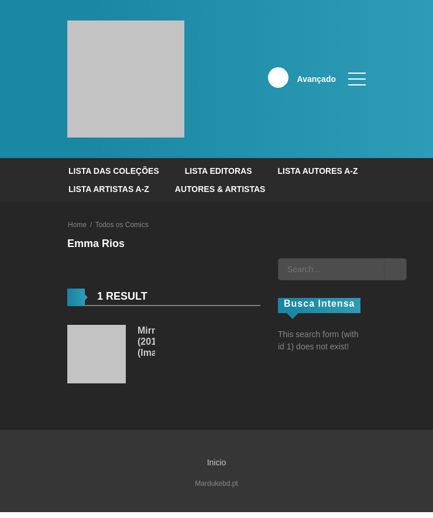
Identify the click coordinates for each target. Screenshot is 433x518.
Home (77, 225)
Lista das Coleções (113, 171)
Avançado (316, 79)
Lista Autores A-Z (317, 171)
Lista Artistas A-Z (108, 189)
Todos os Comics (121, 225)
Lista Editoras (218, 171)
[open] (357, 79)
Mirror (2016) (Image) (154, 341)
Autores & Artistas (220, 189)
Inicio (216, 462)
